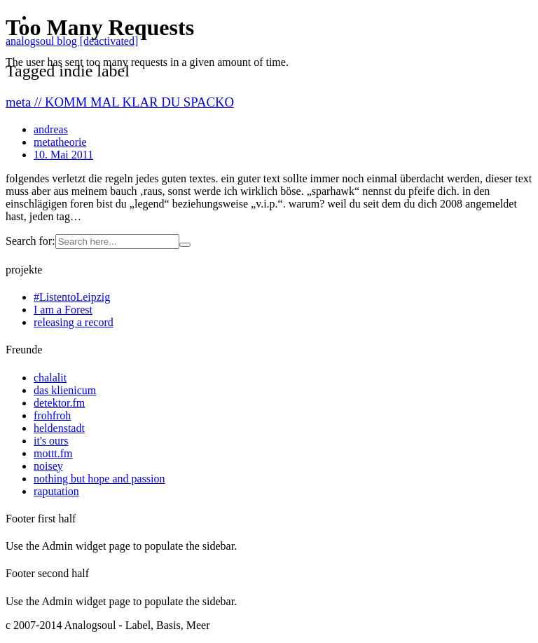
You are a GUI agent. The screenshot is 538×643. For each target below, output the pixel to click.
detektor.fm (59, 403)
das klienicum (65, 390)
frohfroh (52, 415)
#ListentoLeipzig (72, 297)
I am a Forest (63, 310)
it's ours (51, 441)
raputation (56, 491)
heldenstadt (59, 428)
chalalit (50, 378)
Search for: (30, 241)
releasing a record (73, 322)
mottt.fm (53, 453)
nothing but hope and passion (99, 479)
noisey (48, 466)
